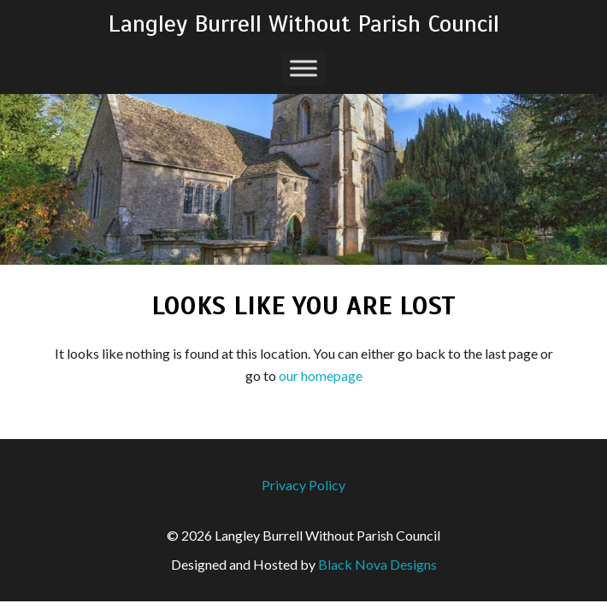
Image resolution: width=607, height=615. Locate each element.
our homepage (320, 375)
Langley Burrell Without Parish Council (303, 23)
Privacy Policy (303, 485)
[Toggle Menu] (303, 68)
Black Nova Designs (377, 564)
